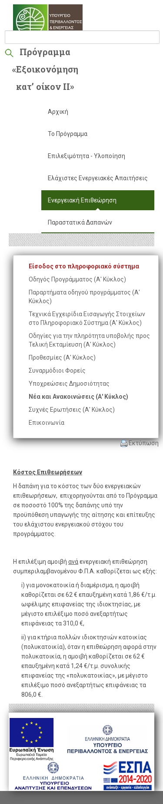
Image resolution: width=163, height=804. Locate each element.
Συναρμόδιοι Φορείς (57, 370)
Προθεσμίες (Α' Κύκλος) (62, 357)
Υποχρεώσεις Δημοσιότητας (69, 383)
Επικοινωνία (46, 422)
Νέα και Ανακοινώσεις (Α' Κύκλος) (78, 396)
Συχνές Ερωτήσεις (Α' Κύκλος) (72, 409)
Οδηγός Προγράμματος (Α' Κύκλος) (77, 279)
